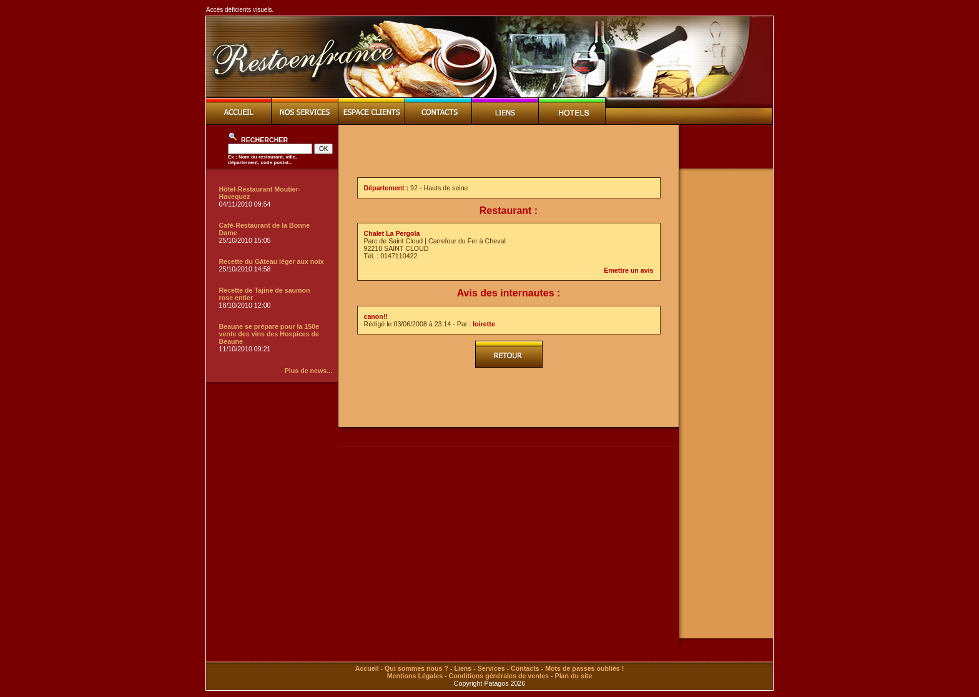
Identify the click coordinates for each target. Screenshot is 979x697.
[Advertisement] (509, 151)
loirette (484, 324)
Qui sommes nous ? (416, 668)
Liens (462, 668)
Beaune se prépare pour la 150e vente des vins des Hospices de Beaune (269, 334)
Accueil (367, 668)
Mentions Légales (415, 676)
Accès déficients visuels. (239, 9)
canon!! (376, 316)
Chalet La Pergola (392, 233)
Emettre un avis (628, 270)
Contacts (525, 668)
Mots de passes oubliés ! (584, 668)
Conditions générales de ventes (499, 676)
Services (491, 668)
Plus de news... (308, 370)
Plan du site (574, 676)
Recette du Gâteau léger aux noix (271, 261)
